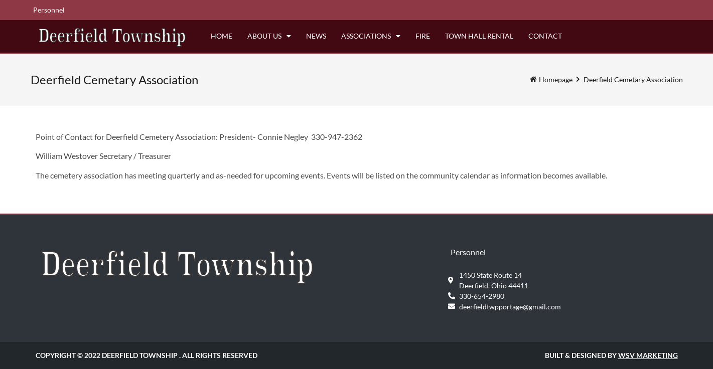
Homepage (556, 79)
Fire (422, 36)
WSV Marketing (648, 355)
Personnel (49, 10)
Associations (370, 36)
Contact (545, 36)
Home (221, 36)
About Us (269, 36)
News (316, 36)
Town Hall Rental (479, 36)
